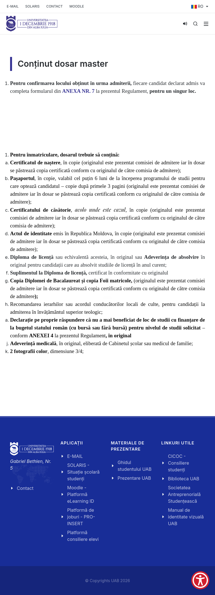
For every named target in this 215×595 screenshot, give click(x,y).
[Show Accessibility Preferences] (200, 580)
